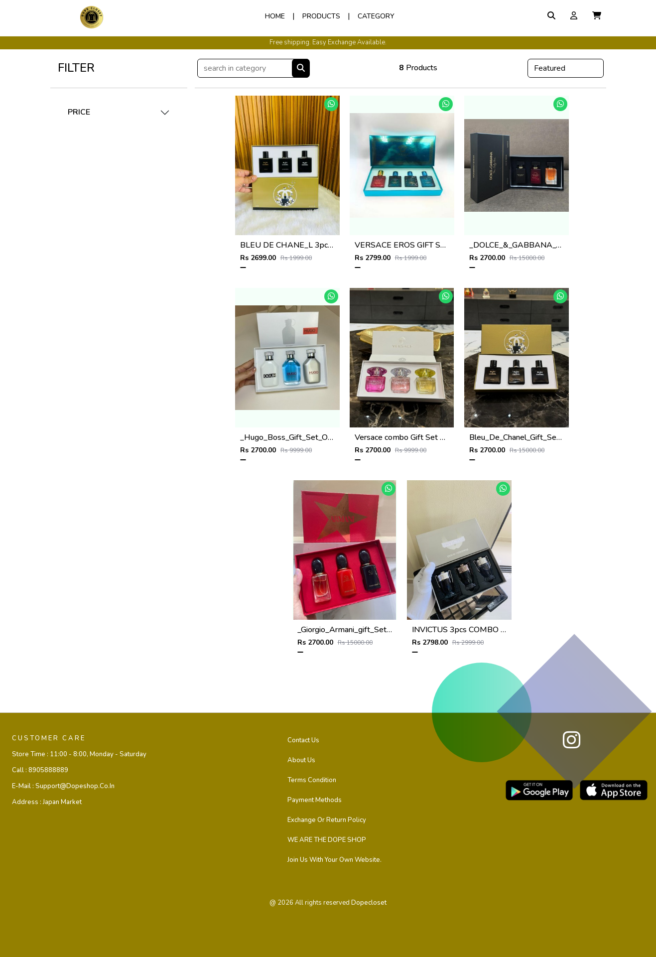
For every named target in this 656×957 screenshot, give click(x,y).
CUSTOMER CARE (49, 738)
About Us (301, 760)
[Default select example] (565, 68)
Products (321, 16)
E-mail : (63, 786)
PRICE (79, 112)
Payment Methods (314, 800)
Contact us (303, 740)
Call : (40, 770)
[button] (597, 16)
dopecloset (369, 902)
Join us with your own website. (334, 859)
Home (275, 16)
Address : (47, 802)
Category (376, 16)
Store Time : (79, 754)
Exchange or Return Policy (326, 820)
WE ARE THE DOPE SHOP (326, 839)
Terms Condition (311, 780)
